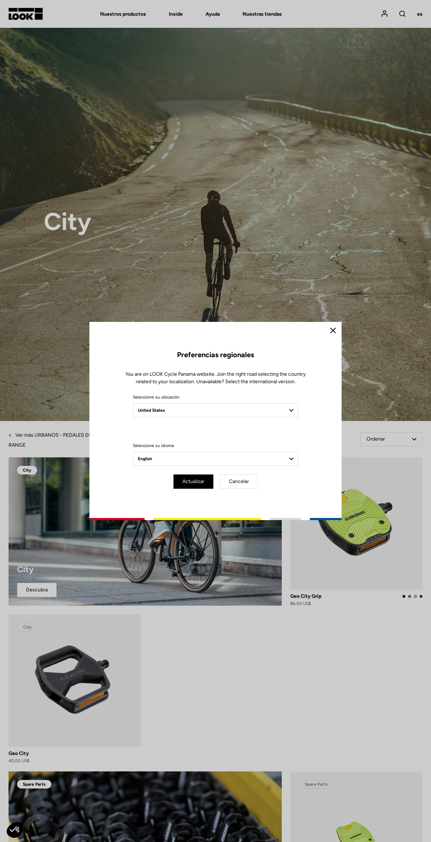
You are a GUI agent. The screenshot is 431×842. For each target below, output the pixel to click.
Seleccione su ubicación (156, 397)
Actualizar (193, 481)
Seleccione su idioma (153, 445)
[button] (15, 829)
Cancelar (239, 481)
